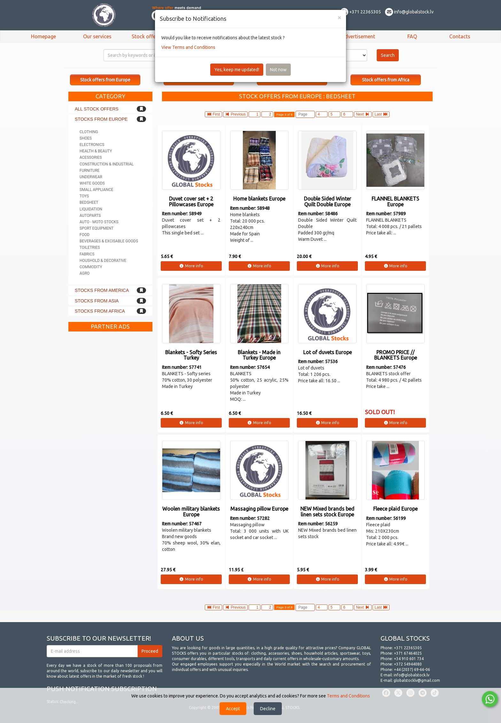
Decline (267, 708)
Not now (278, 69)
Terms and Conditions (348, 695)
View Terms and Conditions (188, 47)
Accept (233, 708)
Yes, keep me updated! (236, 69)
